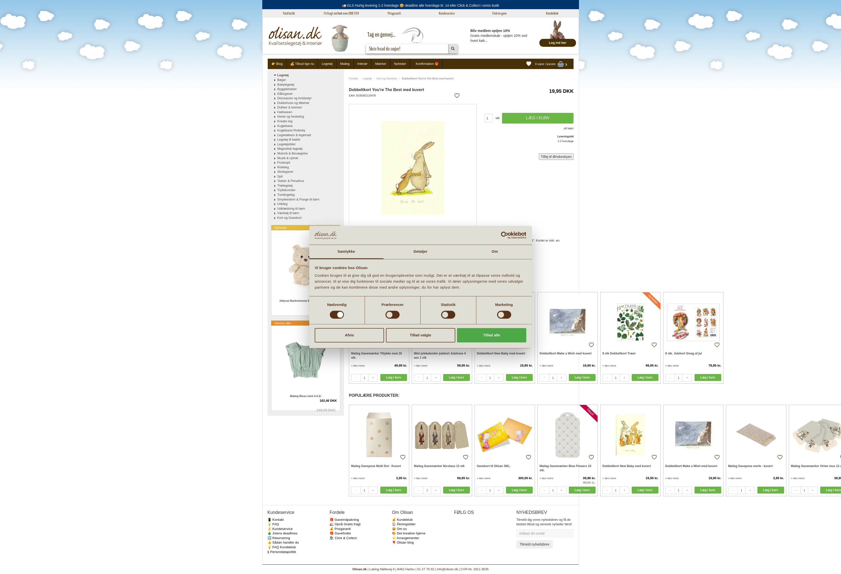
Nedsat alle (283, 323)
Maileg (345, 64)
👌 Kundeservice (280, 529)
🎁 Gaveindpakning (344, 520)
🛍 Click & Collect (343, 538)
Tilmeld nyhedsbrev (535, 544)
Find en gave (499, 13)
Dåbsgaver (285, 94)
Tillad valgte (420, 335)
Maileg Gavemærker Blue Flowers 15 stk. (565, 468)
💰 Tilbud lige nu (302, 64)
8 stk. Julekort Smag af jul (683, 353)
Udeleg (282, 204)
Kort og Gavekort (387, 78)
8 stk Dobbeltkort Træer (619, 353)
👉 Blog (277, 64)
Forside (353, 78)
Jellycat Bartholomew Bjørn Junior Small (305, 300)
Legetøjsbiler (286, 144)
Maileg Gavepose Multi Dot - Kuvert (376, 466)
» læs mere (358, 365)
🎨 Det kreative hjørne (409, 533)
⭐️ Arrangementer (405, 538)
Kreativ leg (284, 121)
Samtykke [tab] (346, 252)
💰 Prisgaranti (340, 529)
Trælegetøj (285, 185)
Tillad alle (491, 335)
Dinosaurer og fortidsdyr (294, 98)
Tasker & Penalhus (290, 181)
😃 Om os (399, 529)
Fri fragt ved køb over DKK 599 (341, 13)
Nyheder (400, 64)
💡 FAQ (273, 524)
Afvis (349, 335)
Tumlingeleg (286, 195)
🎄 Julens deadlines (282, 533)
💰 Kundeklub (402, 520)
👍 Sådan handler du (283, 542)
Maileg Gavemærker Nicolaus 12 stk (439, 466)
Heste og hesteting (290, 116)
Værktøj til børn (288, 213)
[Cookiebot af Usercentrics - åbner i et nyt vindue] (504, 235)
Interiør (362, 64)
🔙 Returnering (278, 538)
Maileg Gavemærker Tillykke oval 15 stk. (376, 355)
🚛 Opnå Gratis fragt (345, 524)
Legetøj (327, 64)
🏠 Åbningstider (404, 524)
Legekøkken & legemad (294, 135)
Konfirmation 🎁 (427, 64)
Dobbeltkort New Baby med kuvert (501, 353)
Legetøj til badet (288, 139)
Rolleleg (283, 167)
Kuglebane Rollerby (291, 130)
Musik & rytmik (287, 158)
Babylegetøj (285, 84)
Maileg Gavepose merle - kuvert (750, 466)
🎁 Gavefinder (340, 533)
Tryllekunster (286, 190)
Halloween (284, 112)
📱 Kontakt (275, 520)
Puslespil (283, 162)
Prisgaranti (394, 13)
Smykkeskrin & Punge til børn (298, 199)
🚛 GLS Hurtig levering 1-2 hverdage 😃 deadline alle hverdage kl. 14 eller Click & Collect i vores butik (420, 5)
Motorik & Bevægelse (292, 153)
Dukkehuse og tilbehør (293, 103)
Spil (280, 176)
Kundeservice (447, 13)
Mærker (380, 64)
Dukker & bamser (289, 107)
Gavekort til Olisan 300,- (494, 466)
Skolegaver (285, 172)
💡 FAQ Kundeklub (281, 547)
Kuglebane (285, 126)
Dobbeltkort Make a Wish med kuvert (566, 353)
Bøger (281, 80)
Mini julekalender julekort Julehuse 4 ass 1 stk (440, 355)
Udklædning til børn (291, 208)
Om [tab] (495, 252)
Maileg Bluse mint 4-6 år (305, 396)
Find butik (289, 13)
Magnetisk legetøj (290, 148)
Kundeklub (552, 13)
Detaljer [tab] (421, 252)
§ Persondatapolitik (281, 552)
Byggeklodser (287, 89)
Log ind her (557, 43)
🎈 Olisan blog (403, 542)
